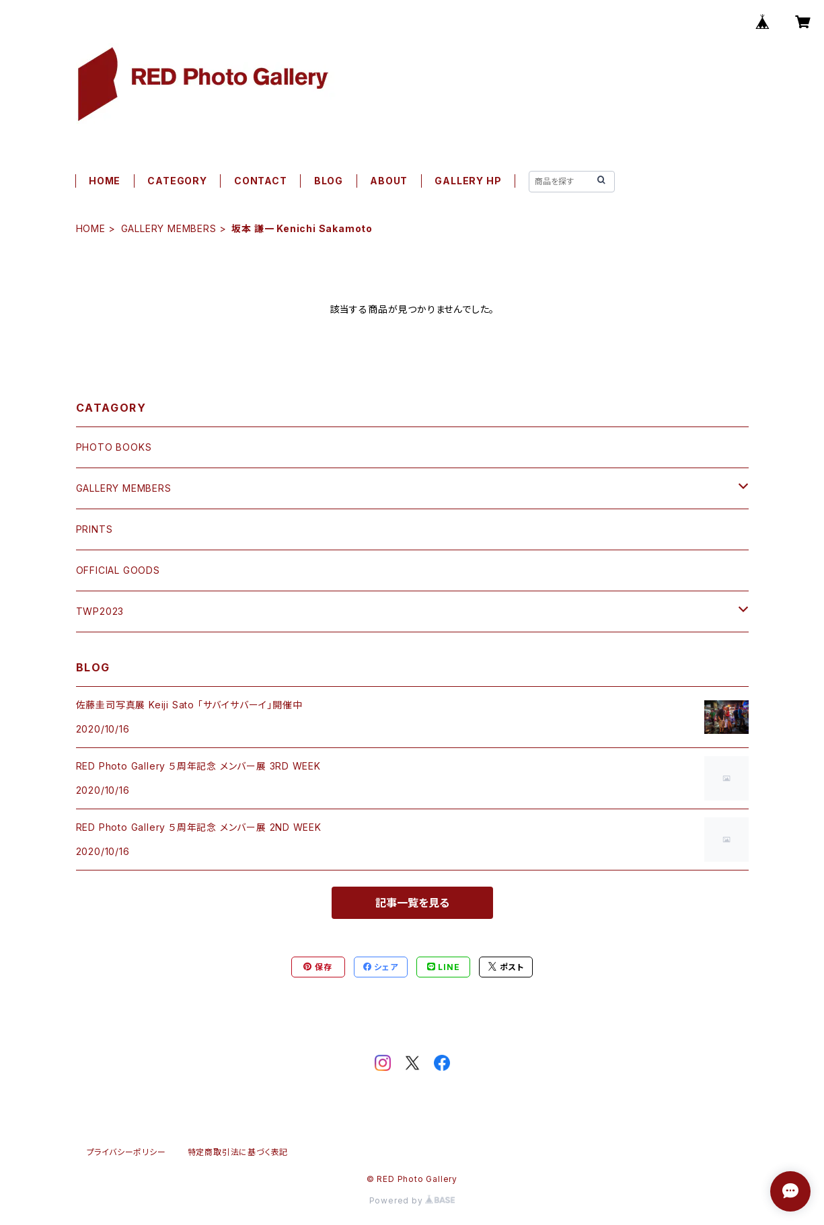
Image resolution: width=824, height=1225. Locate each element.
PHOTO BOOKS (114, 447)
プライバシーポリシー (126, 1152)
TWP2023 (100, 611)
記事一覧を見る (412, 903)
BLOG (328, 180)
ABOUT (389, 180)
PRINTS (94, 529)
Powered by (412, 1200)
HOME (104, 180)
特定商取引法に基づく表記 (238, 1152)
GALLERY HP (468, 180)
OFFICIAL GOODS (118, 570)
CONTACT (260, 180)
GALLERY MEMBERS (169, 228)
